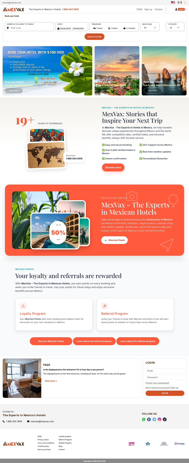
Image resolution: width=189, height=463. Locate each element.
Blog (60, 445)
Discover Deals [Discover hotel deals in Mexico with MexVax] (114, 239)
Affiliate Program (65, 442)
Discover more (113, 166)
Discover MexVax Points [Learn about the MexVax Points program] (51, 340)
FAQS (139, 9)
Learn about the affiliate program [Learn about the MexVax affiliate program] (137, 340)
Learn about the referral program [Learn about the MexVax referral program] (94, 340)
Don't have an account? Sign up (162, 386)
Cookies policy (43, 445)
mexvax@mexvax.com (40, 420)
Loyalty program (65, 435)
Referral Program (65, 439)
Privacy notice (43, 439)
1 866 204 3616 (70, 9)
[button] (114, 28)
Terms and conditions (46, 442)
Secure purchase (44, 448)
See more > (51, 379)
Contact (158, 9)
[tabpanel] (94, 27)
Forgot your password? (157, 381)
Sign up (148, 9)
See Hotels (13, 90)
